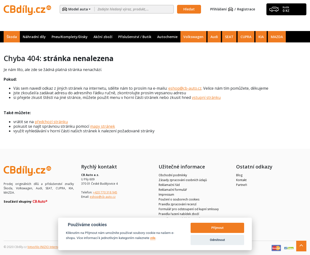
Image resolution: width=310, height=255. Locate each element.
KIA (261, 36)
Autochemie (167, 36)
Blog (239, 175)
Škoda (12, 36)
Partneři (241, 185)
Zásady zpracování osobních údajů (183, 180)
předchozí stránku (51, 121)
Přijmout (217, 228)
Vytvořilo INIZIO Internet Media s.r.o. (52, 247)
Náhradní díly (34, 36)
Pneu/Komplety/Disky (70, 36)
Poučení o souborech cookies (179, 199)
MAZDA (277, 36)
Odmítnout (217, 240)
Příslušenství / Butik (134, 36)
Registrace (246, 9)
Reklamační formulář (173, 190)
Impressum (166, 194)
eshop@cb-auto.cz (185, 88)
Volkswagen (193, 36)
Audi (214, 36)
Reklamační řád (169, 185)
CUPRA (245, 36)
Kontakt (241, 180)
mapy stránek (102, 126)
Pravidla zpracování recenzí (177, 204)
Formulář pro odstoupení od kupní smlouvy (189, 209)
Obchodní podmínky (173, 175)
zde (152, 238)
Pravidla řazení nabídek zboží (179, 214)
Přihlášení (221, 9)
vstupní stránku (206, 97)
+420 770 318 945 (105, 192)
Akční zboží (102, 36)
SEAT (229, 36)
